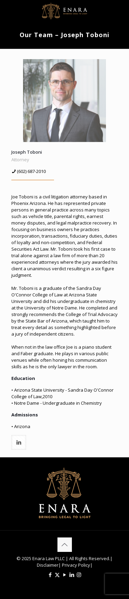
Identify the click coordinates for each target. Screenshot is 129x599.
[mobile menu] (120, 10)
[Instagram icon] (79, 574)
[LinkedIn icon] (71, 574)
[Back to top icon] (64, 544)
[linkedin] (18, 442)
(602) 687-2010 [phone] (31, 171)
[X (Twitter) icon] (57, 574)
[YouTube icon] (64, 574)
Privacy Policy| (77, 565)
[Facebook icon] (50, 574)
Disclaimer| (49, 565)
